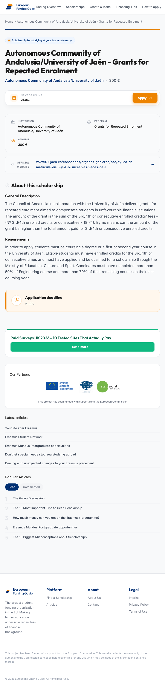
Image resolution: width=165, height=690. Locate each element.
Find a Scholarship (59, 597)
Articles (51, 604)
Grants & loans (100, 7)
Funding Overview (48, 7)
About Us (94, 597)
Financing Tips (126, 7)
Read (14, 487)
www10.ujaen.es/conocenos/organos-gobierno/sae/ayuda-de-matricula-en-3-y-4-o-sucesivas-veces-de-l (95, 164)
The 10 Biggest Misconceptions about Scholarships (50, 537)
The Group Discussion (28, 498)
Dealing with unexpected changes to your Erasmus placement (49, 463)
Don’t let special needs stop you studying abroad (40, 454)
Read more (82, 347)
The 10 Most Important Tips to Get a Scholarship (47, 508)
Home (9, 21)
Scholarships (75, 7)
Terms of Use (138, 611)
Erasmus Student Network (24, 437)
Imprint (134, 597)
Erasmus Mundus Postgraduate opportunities (37, 446)
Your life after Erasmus (21, 428)
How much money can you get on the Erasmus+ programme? (56, 517)
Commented (31, 487)
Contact (93, 604)
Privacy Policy (139, 604)
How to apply (151, 7)
